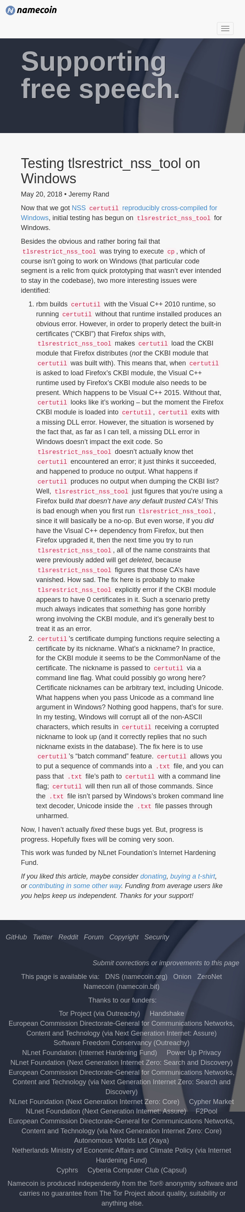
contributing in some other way (75, 886)
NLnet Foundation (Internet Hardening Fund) (89, 1053)
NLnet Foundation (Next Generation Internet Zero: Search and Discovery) (121, 1062)
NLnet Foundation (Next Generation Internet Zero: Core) (94, 1102)
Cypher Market (211, 1102)
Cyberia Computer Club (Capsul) (137, 1170)
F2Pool (206, 1111)
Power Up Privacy (194, 1053)
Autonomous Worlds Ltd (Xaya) (121, 1140)
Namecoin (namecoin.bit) (122, 986)
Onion (182, 976)
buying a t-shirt (192, 876)
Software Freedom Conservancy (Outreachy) (122, 1043)
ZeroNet (209, 976)
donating (153, 876)
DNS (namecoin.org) (136, 976)
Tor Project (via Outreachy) (99, 1013)
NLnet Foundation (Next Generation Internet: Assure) (106, 1111)
